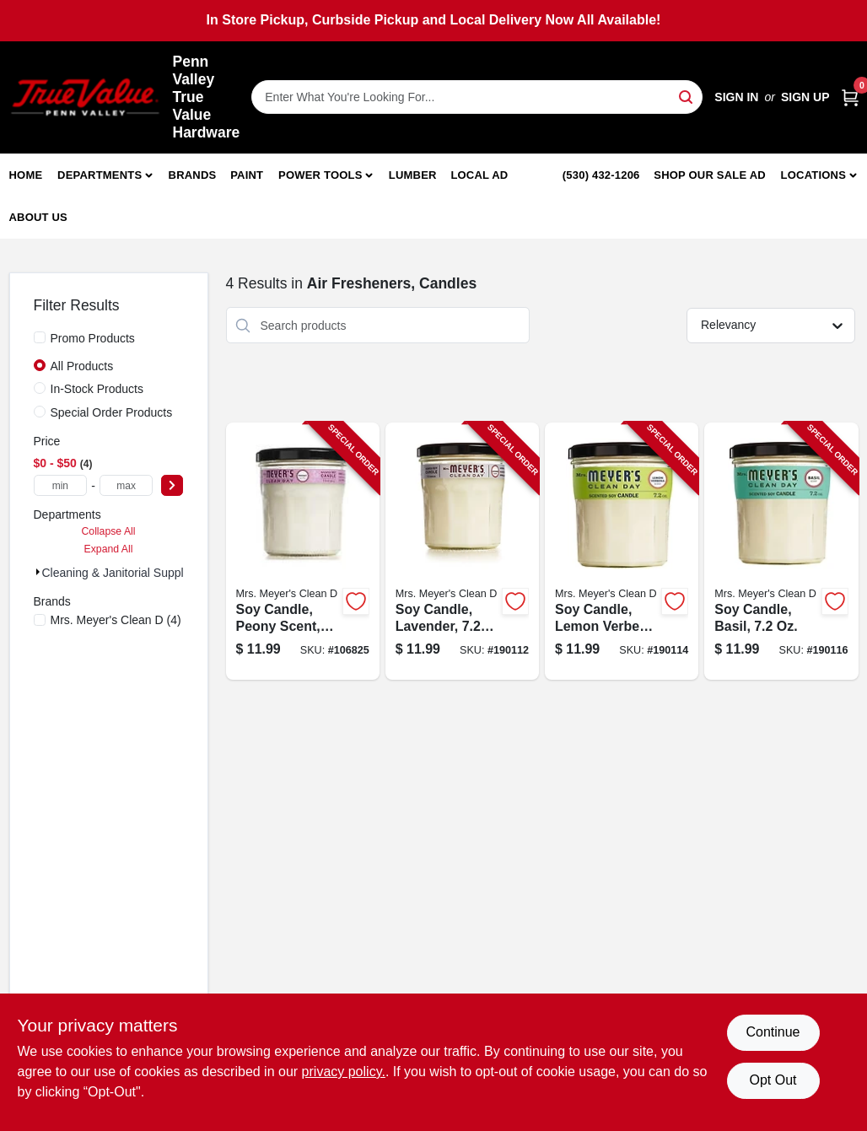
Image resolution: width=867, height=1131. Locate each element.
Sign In (736, 97)
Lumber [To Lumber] (413, 175)
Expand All (108, 549)
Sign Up (805, 97)
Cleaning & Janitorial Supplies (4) (129, 572)
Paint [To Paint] (246, 175)
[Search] (687, 96)
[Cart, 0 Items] (850, 97)
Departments (99, 175)
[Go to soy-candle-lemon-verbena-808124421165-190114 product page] (621, 551)
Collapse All (108, 531)
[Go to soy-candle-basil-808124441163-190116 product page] (781, 551)
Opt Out (772, 1080)
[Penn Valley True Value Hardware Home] (85, 97)
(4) (116, 620)
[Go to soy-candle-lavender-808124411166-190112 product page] (462, 551)
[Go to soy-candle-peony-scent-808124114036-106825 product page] (303, 551)
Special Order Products (112, 412)
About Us (38, 217)
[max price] (126, 485)
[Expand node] (38, 571)
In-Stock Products (97, 389)
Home (26, 175)
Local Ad (479, 175)
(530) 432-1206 (601, 175)
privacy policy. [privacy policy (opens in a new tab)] (343, 1071)
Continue (773, 1032)
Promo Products (93, 338)
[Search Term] (477, 97)
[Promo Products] (40, 337)
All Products (82, 366)
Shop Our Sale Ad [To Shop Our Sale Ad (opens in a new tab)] (710, 175)
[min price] (61, 485)
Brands (193, 175)
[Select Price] (172, 485)
